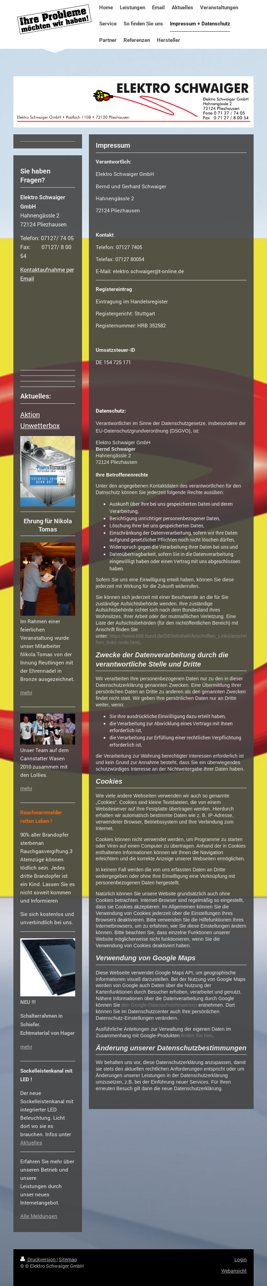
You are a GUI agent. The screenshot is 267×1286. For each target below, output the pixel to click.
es (39, 1142)
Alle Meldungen (38, 1215)
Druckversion (38, 1259)
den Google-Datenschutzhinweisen (159, 1005)
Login (240, 1259)
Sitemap (68, 1259)
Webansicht (234, 1270)
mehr (26, 692)
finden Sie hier (196, 1035)
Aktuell (28, 1142)
